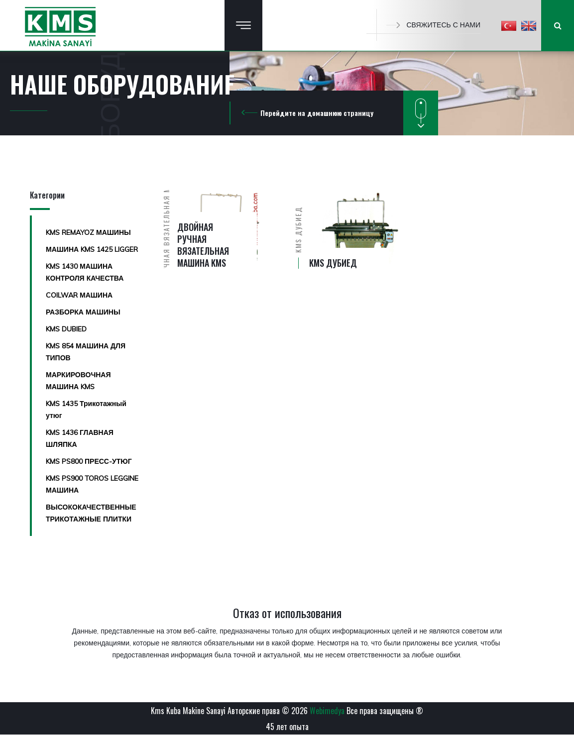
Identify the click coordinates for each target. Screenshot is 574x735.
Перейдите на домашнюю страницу (316, 112)
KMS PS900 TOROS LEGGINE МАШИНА (92, 484)
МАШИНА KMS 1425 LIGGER (92, 249)
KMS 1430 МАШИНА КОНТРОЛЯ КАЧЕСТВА (84, 272)
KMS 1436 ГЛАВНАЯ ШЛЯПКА (80, 438)
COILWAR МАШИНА (79, 295)
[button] (508, 25)
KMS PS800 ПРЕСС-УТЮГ (89, 461)
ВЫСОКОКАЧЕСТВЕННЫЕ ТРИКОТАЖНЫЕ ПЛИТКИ (91, 513)
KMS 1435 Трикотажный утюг (86, 409)
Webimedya (327, 711)
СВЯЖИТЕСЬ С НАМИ (433, 24)
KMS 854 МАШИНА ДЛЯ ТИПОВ (85, 351)
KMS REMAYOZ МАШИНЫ (88, 232)
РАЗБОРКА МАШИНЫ (83, 312)
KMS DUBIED (66, 328)
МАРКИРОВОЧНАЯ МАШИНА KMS (78, 380)
